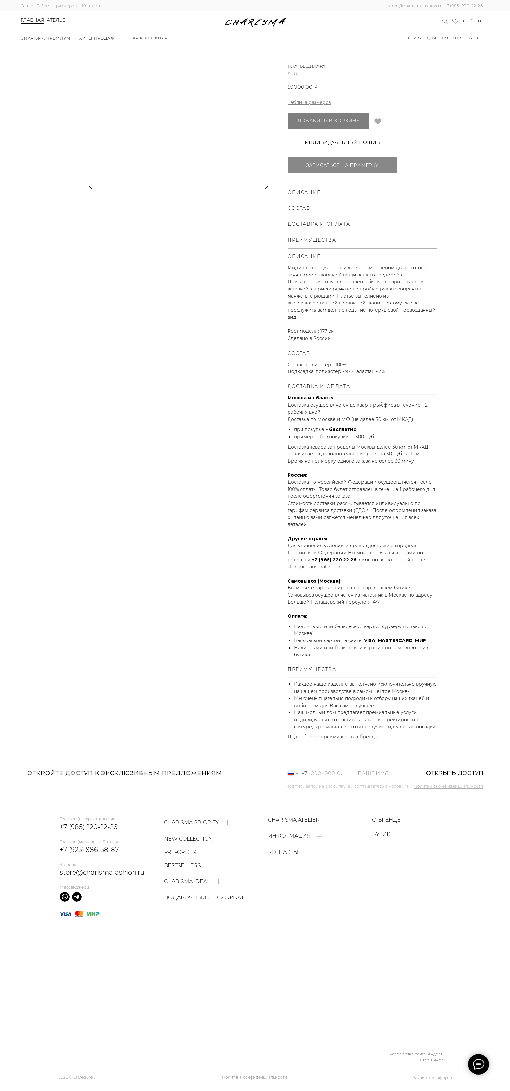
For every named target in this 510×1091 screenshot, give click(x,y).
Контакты (92, 5)
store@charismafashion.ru (415, 5)
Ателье (56, 20)
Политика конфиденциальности (254, 1077)
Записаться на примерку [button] (342, 165)
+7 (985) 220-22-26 (463, 5)
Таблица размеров (57, 5)
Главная (32, 20)
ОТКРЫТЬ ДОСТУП (451, 773)
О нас (27, 5)
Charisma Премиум (46, 38)
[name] (384, 773)
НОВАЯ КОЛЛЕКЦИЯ (145, 38)
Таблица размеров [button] (309, 102)
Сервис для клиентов (434, 38)
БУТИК (474, 38)
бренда (368, 737)
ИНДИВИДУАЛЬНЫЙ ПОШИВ (342, 142)
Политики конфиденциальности (448, 786)
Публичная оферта (431, 1077)
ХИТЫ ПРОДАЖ (97, 38)
